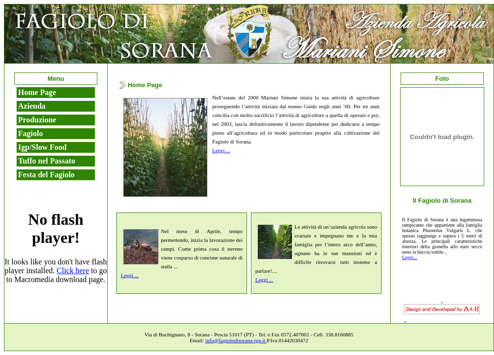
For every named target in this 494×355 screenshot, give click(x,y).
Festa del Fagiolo (46, 174)
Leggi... (409, 257)
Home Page (37, 92)
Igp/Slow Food (42, 147)
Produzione (37, 120)
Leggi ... (221, 150)
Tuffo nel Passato (46, 161)
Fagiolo (30, 133)
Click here (73, 270)
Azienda (31, 106)
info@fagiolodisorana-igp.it (236, 340)
